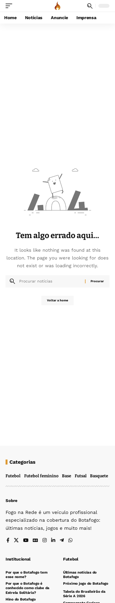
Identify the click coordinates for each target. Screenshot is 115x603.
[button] (10, 6)
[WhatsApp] (70, 540)
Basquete (99, 475)
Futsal (81, 475)
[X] (16, 540)
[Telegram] (62, 540)
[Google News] (35, 540)
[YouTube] (25, 540)
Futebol (13, 475)
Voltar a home (57, 300)
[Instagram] (45, 540)
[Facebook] (8, 540)
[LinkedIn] (53, 540)
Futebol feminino (41, 475)
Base (66, 475)
